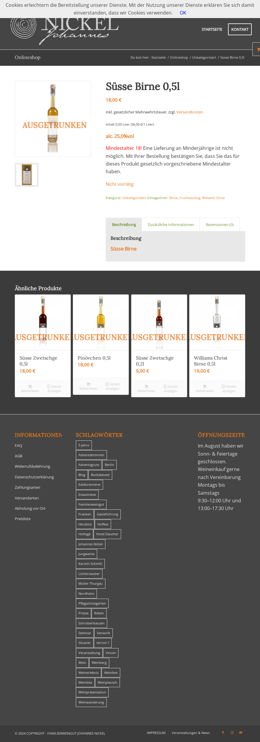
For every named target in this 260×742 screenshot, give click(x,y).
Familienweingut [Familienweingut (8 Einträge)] (91, 504)
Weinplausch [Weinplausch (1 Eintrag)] (107, 682)
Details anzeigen (54, 388)
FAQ (18, 445)
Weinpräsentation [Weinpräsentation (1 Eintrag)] (92, 692)
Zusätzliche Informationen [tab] (171, 224)
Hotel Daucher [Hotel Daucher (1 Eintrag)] (107, 534)
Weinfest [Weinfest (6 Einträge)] (111, 672)
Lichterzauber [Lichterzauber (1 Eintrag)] (89, 573)
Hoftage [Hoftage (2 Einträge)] (84, 534)
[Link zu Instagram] (231, 732)
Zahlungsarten (27, 487)
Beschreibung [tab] (124, 224)
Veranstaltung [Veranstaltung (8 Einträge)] (89, 652)
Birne (173, 197)
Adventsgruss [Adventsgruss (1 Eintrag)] (88, 464)
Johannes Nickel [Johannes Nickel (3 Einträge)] (90, 544)
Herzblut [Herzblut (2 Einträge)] (85, 524)
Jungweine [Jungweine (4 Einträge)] (86, 554)
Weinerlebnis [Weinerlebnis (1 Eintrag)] (88, 672)
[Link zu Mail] (240, 732)
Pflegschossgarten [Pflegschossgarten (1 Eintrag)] (92, 603)
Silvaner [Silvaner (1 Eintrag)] (84, 642)
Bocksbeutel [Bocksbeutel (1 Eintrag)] (100, 474)
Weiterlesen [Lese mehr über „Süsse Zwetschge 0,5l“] (30, 388)
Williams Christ (213, 197)
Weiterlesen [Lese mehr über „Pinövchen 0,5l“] (88, 386)
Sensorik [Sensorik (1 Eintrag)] (103, 633)
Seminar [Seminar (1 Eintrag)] (84, 633)
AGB (18, 456)
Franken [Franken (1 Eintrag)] (84, 514)
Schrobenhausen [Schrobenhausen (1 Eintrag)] (91, 623)
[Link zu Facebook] (223, 732)
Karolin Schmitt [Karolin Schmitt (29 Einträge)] (90, 563)
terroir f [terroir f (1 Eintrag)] (103, 642)
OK (183, 12)
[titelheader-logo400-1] (64, 29)
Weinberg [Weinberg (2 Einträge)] (99, 662)
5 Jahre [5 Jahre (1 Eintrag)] (83, 445)
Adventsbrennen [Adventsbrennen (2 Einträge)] (91, 455)
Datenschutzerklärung (34, 477)
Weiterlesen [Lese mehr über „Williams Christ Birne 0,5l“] (205, 388)
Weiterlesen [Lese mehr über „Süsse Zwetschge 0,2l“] (146, 388)
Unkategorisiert (134, 197)
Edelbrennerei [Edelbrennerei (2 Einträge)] (89, 484)
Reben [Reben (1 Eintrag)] (99, 613)
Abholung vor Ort (30, 508)
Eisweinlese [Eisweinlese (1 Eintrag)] (87, 494)
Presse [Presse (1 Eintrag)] (83, 613)
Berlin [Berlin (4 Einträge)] (109, 464)
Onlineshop (28, 57)
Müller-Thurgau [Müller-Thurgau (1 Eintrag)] (90, 583)
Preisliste (23, 518)
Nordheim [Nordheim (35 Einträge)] (86, 593)
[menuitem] (212, 29)
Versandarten (27, 498)
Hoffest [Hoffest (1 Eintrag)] (102, 524)
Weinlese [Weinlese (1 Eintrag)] (85, 682)
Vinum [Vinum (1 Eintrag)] (111, 652)
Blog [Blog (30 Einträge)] (81, 474)
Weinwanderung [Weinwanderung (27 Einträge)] (91, 702)
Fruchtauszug (189, 197)
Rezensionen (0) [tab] (220, 224)
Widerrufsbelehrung (32, 466)
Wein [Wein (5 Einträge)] (82, 662)
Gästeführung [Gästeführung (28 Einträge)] (107, 514)
